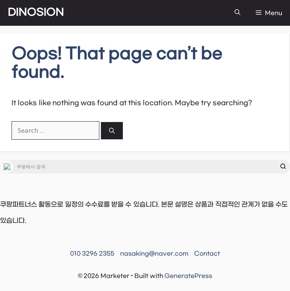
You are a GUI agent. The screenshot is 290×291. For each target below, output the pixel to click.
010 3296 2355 (92, 253)
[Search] (112, 130)
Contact (207, 253)
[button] (237, 12)
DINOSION (36, 12)
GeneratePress (188, 276)
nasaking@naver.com (154, 253)
